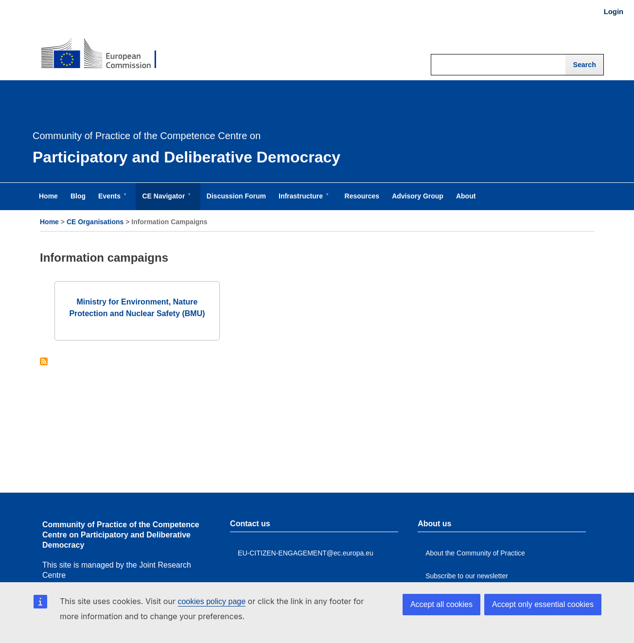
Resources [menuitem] (362, 196)
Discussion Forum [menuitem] (236, 196)
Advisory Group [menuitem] (417, 196)
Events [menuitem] (111, 201)
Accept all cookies (441, 604)
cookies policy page (211, 601)
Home (49, 222)
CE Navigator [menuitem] (165, 201)
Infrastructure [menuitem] (302, 201)
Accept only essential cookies (543, 604)
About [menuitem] (466, 196)
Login (613, 12)
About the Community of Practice (475, 553)
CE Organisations (95, 222)
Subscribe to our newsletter (466, 576)
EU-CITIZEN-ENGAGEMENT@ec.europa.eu (305, 553)
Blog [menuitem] (78, 196)
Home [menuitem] (48, 196)
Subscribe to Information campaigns (44, 362)
